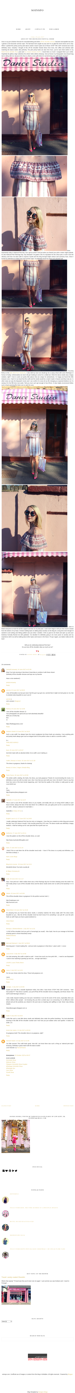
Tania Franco (10, 775)
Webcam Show (10, 1062)
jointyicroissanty (11, 682)
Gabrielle (9, 800)
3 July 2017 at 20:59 (18, 987)
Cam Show (9, 1070)
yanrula (8, 690)
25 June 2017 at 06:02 (18, 690)
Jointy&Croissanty (11, 669)
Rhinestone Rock (17, 1235)
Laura (8, 970)
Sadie (8, 1015)
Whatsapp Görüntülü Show (14, 1066)
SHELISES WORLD (12, 742)
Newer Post (69, 1106)
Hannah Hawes (11, 1041)
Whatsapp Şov (10, 1068)
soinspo (37, 10)
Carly (7, 879)
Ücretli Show (10, 1072)
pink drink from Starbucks (18, 373)
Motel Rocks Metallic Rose (9, 52)
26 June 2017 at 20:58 (21, 775)
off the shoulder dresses (47, 41)
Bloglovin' (18, 701)
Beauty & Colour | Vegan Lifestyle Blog (18, 767)
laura (7, 750)
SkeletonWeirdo (11, 935)
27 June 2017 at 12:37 (19, 800)
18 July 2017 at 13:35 (22, 1041)
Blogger (70, 1374)
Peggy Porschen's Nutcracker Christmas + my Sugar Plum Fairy (37, 1249)
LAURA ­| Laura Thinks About (15, 962)
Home (18, 29)
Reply (8, 685)
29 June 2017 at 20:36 (18, 893)
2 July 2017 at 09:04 (23, 943)
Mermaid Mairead (11, 943)
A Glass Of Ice (17, 811)
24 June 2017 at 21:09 (24, 669)
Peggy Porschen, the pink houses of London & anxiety (34, 1207)
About (27, 29)
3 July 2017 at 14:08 (20, 953)
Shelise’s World (11, 731)
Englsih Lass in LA (11, 818)
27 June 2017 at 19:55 (25, 818)
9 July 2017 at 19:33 (16, 1015)
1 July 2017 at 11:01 (29, 928)
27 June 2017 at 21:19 (16, 847)
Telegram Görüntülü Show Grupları (16, 1064)
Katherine (9, 833)
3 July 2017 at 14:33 (16, 970)
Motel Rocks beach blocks (22, 1221)
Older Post (6, 1106)
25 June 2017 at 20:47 (16, 750)
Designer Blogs (43, 1392)
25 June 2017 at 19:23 (23, 731)
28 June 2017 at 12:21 (25, 864)
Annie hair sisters (11, 1030)
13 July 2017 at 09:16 (23, 1030)
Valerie (8, 893)
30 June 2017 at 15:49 (21, 910)
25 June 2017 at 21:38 (28, 760)
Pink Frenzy (9, 979)
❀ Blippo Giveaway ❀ (12, 871)
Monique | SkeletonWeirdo (14, 928)
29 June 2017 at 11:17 (17, 879)
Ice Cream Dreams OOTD (33, 52)
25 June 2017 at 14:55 (18, 709)
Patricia (8, 709)
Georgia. (8, 987)
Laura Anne (9, 953)
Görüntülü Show (11, 1060)
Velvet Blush (10, 910)
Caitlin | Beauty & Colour (13, 760)
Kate (7, 847)
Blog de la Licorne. (11, 864)
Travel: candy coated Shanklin (13, 1277)
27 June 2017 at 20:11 (19, 833)
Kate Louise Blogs (11, 856)
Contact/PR (40, 29)
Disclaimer (54, 29)
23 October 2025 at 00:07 (22, 1055)
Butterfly (14, 1194)
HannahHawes (21, 1047)
